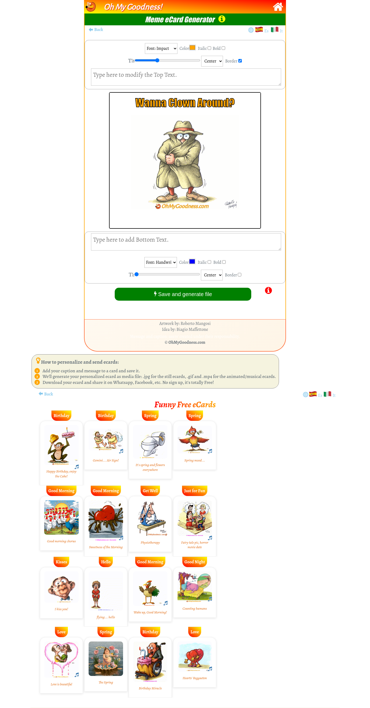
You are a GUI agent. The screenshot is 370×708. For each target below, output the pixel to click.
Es (267, 31)
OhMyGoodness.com (187, 342)
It (281, 31)
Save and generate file (183, 294)
